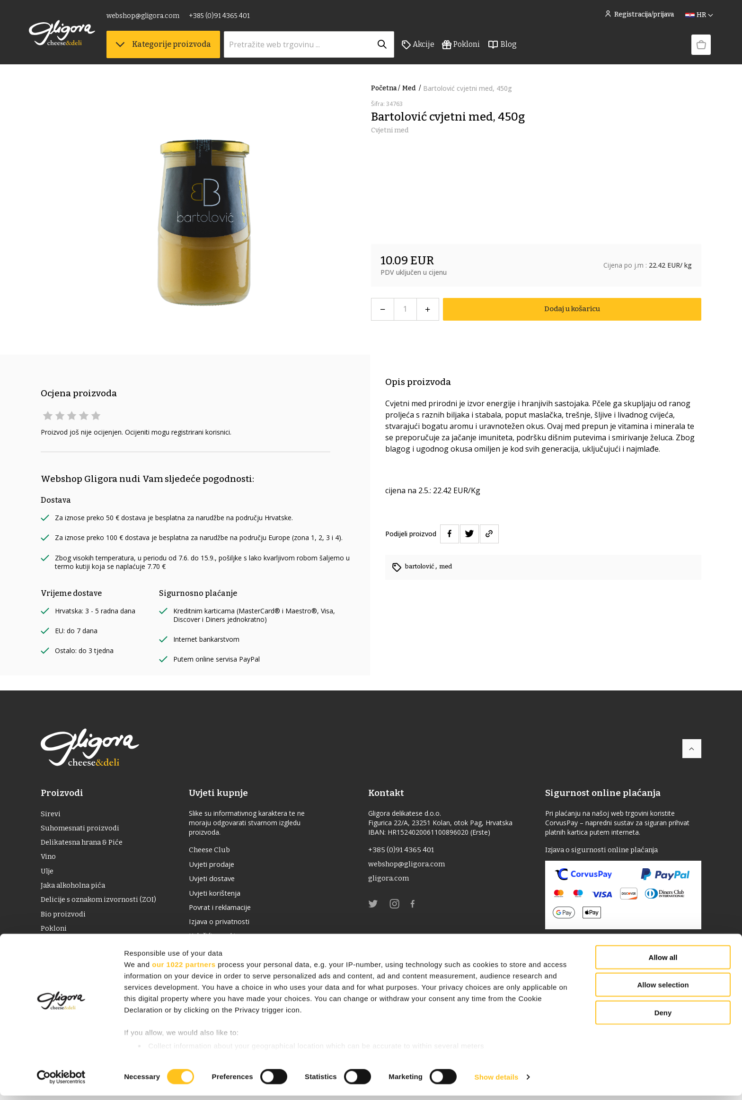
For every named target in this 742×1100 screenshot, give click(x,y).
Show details (497, 1081)
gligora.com (391, 880)
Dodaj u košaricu (571, 309)
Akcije (430, 47)
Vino (49, 859)
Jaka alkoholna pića (75, 889)
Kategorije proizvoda (175, 47)
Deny (663, 1017)
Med (412, 88)
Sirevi (51, 814)
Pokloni (473, 47)
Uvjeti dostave (218, 880)
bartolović (421, 566)
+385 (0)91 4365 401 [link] (231, 18)
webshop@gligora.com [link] (154, 18)
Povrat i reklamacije (228, 911)
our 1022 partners (183, 969)
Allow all (663, 962)
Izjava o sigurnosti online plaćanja (605, 850)
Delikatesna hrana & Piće (84, 844)
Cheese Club (215, 850)
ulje (48, 874)
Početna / (385, 88)
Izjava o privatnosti (227, 926)
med (449, 566)
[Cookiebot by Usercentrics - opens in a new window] (61, 1081)
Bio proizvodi (64, 920)
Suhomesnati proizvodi (82, 829)
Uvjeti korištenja (222, 895)
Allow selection (663, 989)
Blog (514, 47)
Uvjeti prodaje (218, 865)
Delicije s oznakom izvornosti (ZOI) (101, 904)
